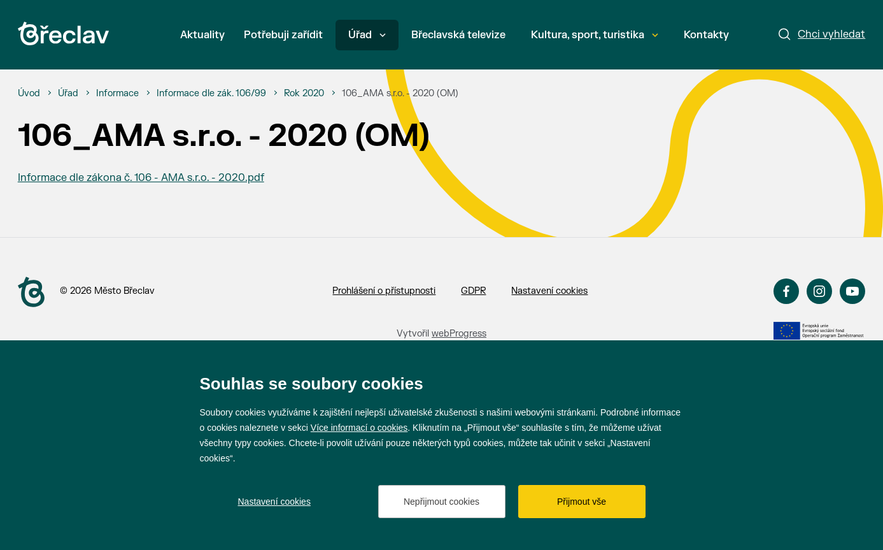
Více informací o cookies (359, 428)
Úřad (367, 35)
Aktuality (202, 35)
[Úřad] (68, 93)
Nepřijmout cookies (441, 501)
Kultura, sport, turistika (594, 35)
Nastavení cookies (549, 291)
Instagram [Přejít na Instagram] (819, 291)
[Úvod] (29, 93)
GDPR (473, 291)
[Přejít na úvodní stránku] (63, 33)
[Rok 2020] (304, 93)
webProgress (459, 333)
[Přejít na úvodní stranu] (31, 292)
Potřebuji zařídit (283, 35)
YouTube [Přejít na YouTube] (852, 291)
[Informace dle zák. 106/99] (211, 93)
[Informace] (117, 93)
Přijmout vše (581, 501)
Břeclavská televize (458, 35)
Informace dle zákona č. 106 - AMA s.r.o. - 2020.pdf (141, 177)
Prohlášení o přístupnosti (383, 291)
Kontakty (706, 35)
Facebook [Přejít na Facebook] (786, 291)
